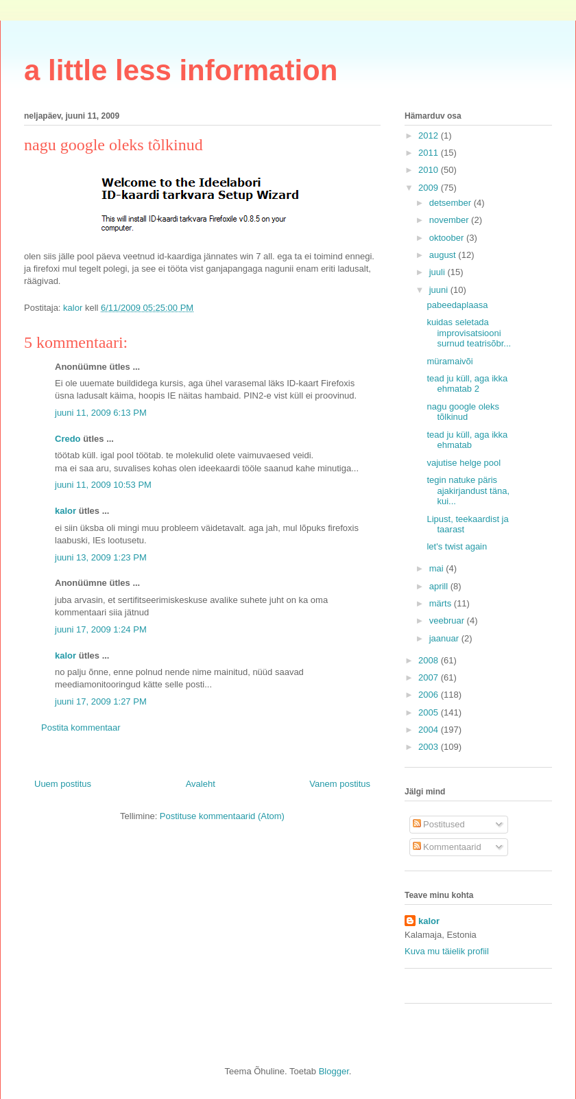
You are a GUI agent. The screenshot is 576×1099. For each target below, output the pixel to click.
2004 (429, 729)
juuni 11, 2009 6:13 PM (101, 412)
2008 (429, 660)
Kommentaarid (447, 847)
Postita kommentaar (81, 727)
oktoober (447, 238)
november (450, 220)
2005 (429, 712)
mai (437, 568)
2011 (429, 152)
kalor (65, 511)
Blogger (334, 1071)
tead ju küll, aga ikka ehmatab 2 (467, 383)
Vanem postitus (339, 784)
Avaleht (200, 784)
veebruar (448, 620)
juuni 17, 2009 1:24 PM (101, 629)
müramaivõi (449, 361)
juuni (440, 290)
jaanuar (445, 638)
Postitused (439, 824)
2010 (429, 170)
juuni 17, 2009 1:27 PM (101, 701)
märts (441, 603)
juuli (438, 272)
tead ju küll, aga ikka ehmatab (467, 440)
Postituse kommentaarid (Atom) (222, 816)
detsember (451, 203)
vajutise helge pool (464, 463)
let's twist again (457, 546)
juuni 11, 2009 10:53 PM (103, 485)
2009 (429, 187)
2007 (429, 677)
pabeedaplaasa (457, 305)
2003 (429, 747)
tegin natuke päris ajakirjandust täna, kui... (468, 490)
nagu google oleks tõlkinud (463, 412)
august (444, 255)
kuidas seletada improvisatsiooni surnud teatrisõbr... (469, 332)
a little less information (180, 70)
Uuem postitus (62, 784)
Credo (68, 439)
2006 (429, 694)
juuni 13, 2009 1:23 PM (101, 557)
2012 (429, 135)
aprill (440, 586)
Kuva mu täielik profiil (447, 951)
